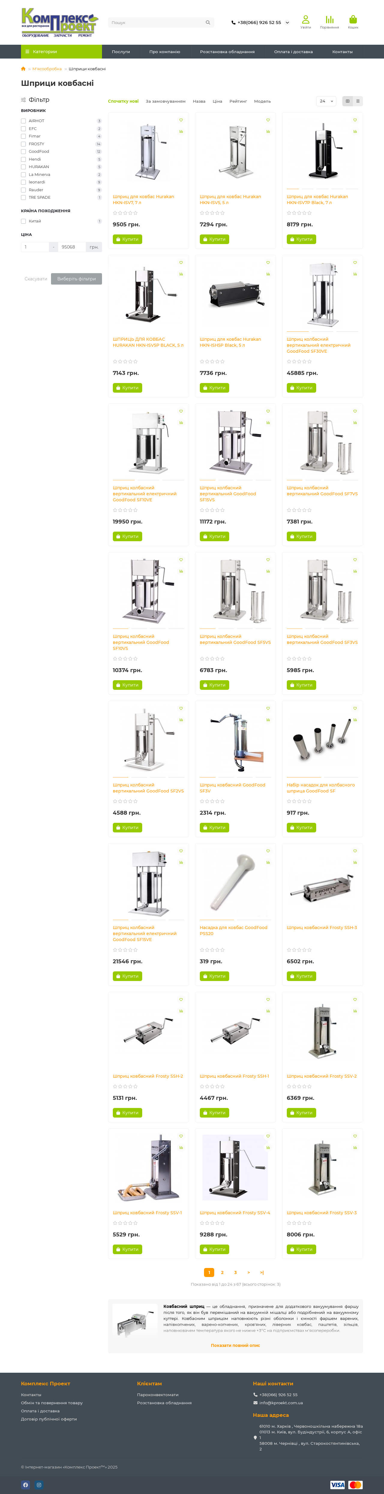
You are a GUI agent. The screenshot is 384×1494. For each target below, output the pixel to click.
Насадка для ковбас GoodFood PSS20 (234, 930)
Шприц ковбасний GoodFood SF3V (233, 788)
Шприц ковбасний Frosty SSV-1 (147, 1212)
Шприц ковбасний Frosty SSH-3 (322, 927)
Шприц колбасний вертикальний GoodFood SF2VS (148, 788)
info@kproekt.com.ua (281, 1402)
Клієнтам (149, 1384)
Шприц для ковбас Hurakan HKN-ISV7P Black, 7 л (317, 199)
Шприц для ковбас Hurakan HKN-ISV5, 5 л (230, 199)
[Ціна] (35, 247)
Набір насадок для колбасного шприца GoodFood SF (321, 788)
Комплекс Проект (45, 1384)
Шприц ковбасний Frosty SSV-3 (322, 1212)
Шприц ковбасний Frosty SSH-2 (148, 1076)
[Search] (161, 22)
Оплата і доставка (293, 51)
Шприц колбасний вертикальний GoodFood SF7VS (322, 490)
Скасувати (36, 279)
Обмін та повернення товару (52, 1402)
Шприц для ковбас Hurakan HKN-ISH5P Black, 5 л (230, 342)
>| (262, 1272)
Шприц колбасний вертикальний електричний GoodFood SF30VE (319, 345)
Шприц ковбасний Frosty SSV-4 (235, 1212)
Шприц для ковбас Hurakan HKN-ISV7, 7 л (143, 199)
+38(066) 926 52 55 (255, 22)
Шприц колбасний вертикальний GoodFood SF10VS (141, 642)
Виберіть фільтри (76, 279)
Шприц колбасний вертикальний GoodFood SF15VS (228, 494)
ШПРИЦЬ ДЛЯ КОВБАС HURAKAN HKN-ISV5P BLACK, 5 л (148, 342)
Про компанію (164, 51)
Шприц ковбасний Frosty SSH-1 (234, 1076)
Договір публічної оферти (49, 1419)
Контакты (342, 51)
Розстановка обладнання (227, 51)
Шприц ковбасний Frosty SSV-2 (322, 1076)
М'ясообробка (47, 68)
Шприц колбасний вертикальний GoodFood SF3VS (322, 639)
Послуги (121, 51)
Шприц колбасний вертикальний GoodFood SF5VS (235, 639)
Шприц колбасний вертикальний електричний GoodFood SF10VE (145, 494)
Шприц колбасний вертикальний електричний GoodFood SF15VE (145, 933)
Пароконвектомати (157, 1394)
